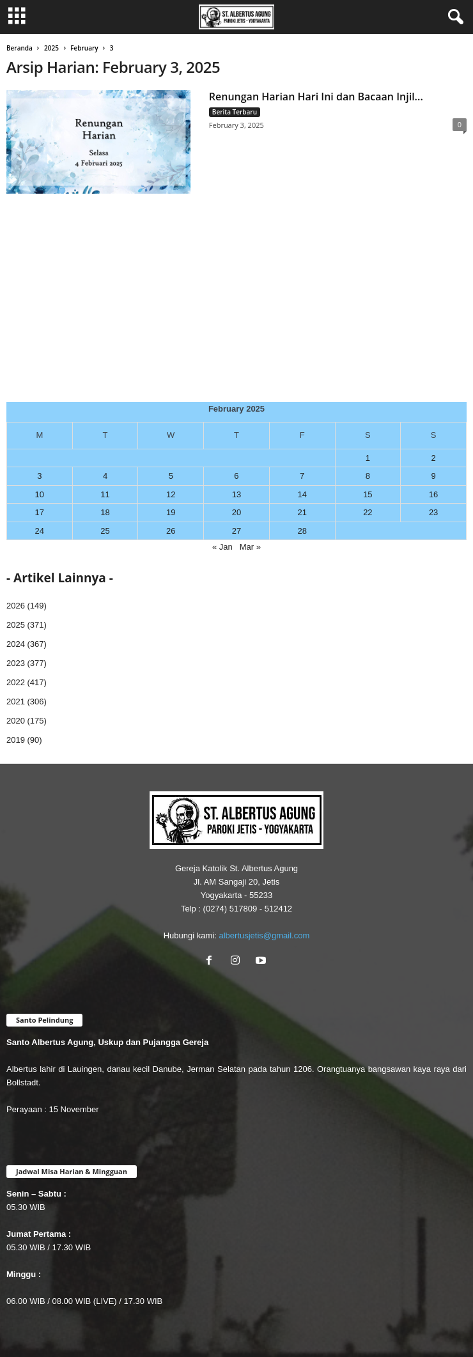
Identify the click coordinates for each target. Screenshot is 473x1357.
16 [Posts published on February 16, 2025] (433, 494)
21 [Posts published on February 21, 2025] (301, 512)
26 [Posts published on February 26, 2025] (170, 531)
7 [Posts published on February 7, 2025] (302, 476)
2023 (15, 663)
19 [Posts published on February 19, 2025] (170, 512)
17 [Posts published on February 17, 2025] (39, 512)
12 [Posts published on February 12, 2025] (170, 494)
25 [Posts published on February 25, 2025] (104, 531)
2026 (15, 605)
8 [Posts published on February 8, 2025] (368, 476)
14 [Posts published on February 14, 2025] (301, 494)
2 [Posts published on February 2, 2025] (433, 458)
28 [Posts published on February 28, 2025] (301, 531)
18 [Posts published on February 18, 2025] (104, 512)
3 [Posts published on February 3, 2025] (39, 476)
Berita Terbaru (234, 111)
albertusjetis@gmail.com (264, 935)
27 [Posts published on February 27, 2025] (236, 531)
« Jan (222, 547)
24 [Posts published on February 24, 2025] (39, 531)
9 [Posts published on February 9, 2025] (433, 476)
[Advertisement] (236, 306)
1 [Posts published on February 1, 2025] (368, 458)
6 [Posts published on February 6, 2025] (236, 476)
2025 (51, 47)
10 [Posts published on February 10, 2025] (39, 494)
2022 (15, 682)
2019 (15, 740)
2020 (15, 720)
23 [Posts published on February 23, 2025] (433, 512)
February (84, 47)
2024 (15, 644)
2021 (15, 701)
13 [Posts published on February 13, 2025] (236, 494)
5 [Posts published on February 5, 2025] (171, 476)
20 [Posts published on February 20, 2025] (236, 512)
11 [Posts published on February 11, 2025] (104, 494)
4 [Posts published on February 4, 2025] (105, 476)
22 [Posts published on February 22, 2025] (367, 512)
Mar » (250, 547)
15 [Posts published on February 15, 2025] (367, 494)
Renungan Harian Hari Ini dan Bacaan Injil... (316, 96)
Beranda (19, 47)
